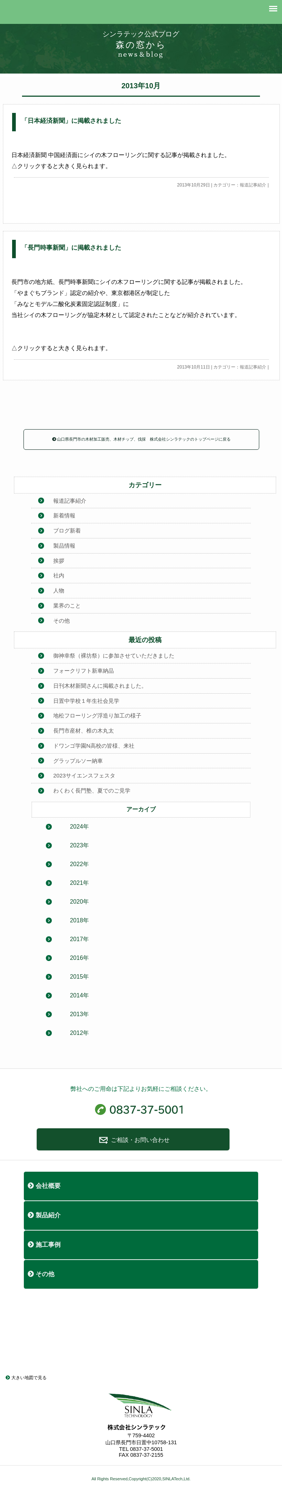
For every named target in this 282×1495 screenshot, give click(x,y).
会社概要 (44, 1185)
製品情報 (64, 545)
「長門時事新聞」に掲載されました (71, 247)
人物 (58, 590)
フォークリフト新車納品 (83, 671)
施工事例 (44, 1244)
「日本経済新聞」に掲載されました (71, 120)
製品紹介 (44, 1215)
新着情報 (64, 515)
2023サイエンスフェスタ (84, 775)
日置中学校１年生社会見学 (86, 701)
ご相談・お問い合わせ (133, 1140)
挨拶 (58, 561)
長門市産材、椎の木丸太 (83, 730)
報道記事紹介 (253, 185)
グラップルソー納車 (78, 761)
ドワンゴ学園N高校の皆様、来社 (93, 746)
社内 (58, 575)
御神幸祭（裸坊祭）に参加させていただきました (113, 655)
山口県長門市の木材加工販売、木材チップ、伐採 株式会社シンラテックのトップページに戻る (141, 439)
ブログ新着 (67, 530)
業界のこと (67, 605)
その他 (61, 620)
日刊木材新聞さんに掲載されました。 (100, 686)
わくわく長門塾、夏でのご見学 (91, 790)
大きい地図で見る (26, 1377)
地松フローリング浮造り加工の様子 (97, 715)
